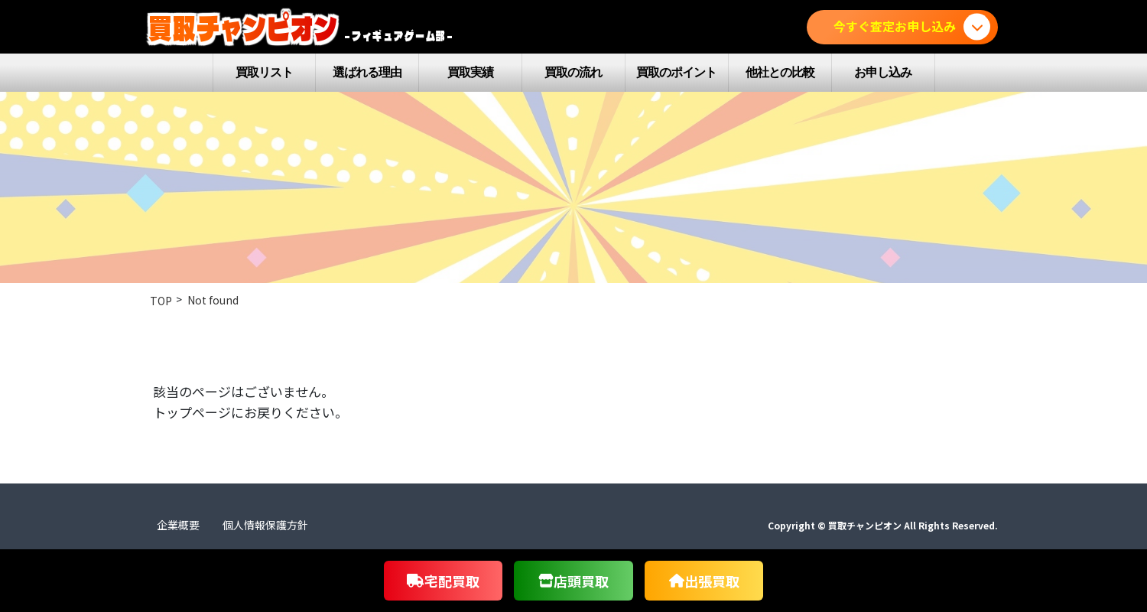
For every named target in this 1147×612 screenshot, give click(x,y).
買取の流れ (573, 72)
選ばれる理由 (367, 72)
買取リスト (264, 72)
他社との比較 (780, 72)
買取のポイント (676, 72)
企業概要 (178, 524)
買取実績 (470, 72)
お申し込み (882, 72)
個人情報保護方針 (265, 524)
